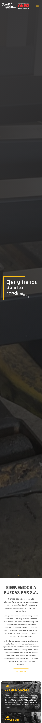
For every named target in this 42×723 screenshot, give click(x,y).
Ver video (21, 671)
